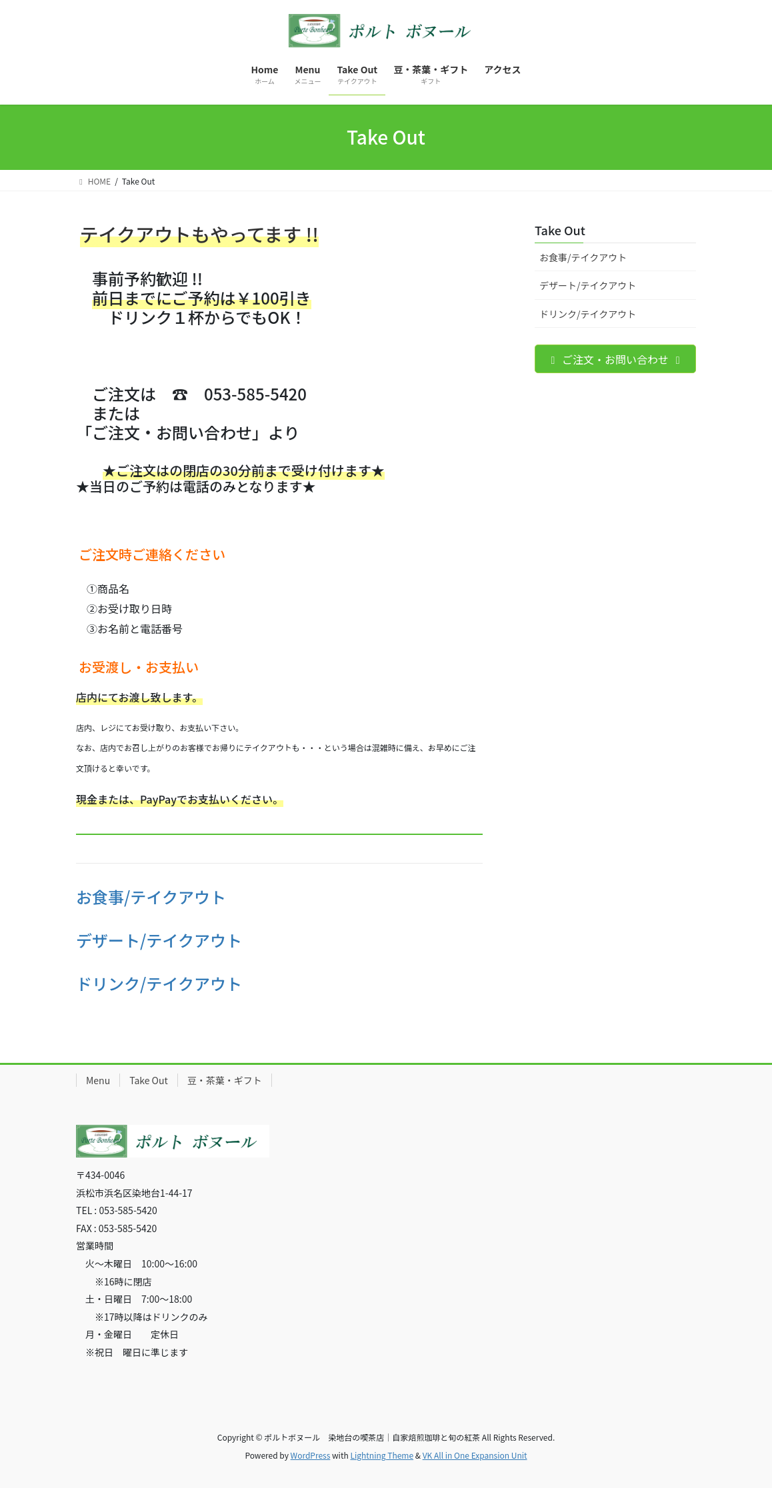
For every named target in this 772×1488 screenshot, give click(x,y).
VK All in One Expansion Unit (475, 1455)
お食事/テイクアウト (151, 896)
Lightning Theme (381, 1455)
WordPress (311, 1455)
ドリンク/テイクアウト (159, 983)
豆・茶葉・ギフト (224, 1080)
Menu (98, 1080)
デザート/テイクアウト (159, 940)
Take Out (560, 230)
